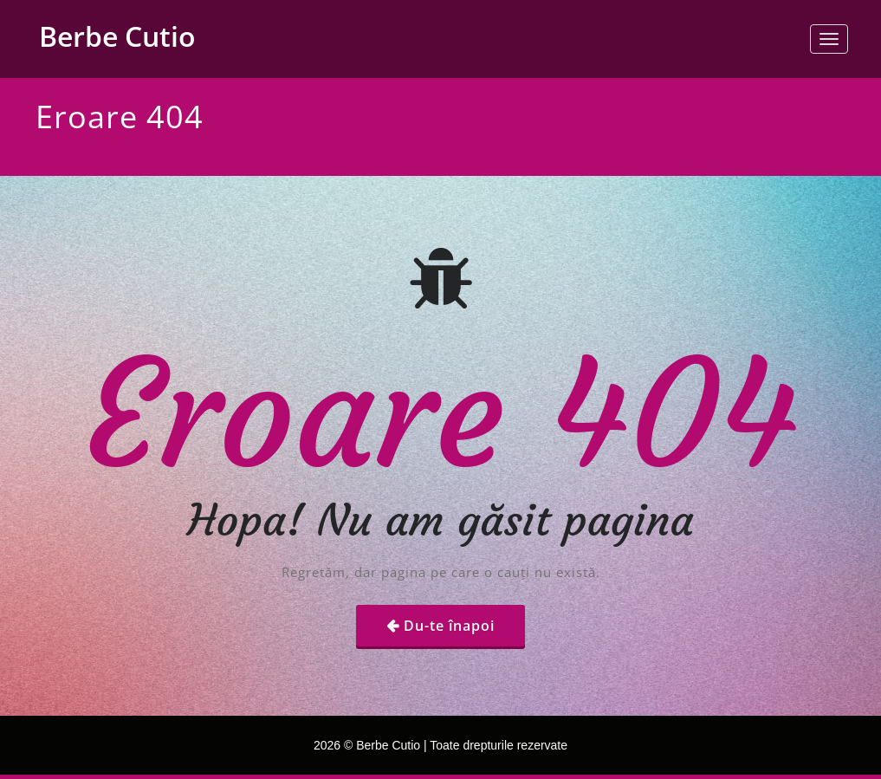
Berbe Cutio (117, 36)
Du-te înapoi (449, 625)
